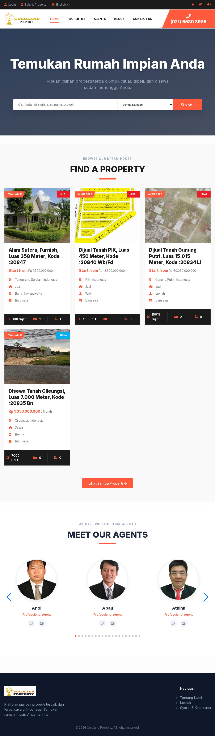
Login (10, 4)
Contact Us (142, 19)
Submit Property (33, 4)
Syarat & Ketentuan (195, 708)
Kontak (185, 703)
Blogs (119, 19)
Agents (100, 19)
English (60, 4)
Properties (76, 19)
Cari (187, 104)
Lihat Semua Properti (107, 483)
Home (54, 19)
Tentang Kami (191, 698)
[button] (75, 636)
